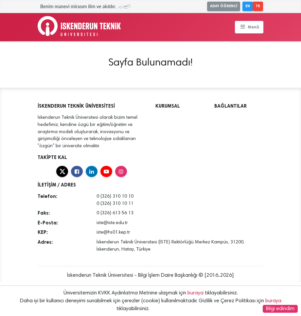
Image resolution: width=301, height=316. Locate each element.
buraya (195, 293)
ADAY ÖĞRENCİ (223, 6)
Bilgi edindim (280, 308)
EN (247, 6)
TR (258, 6)
